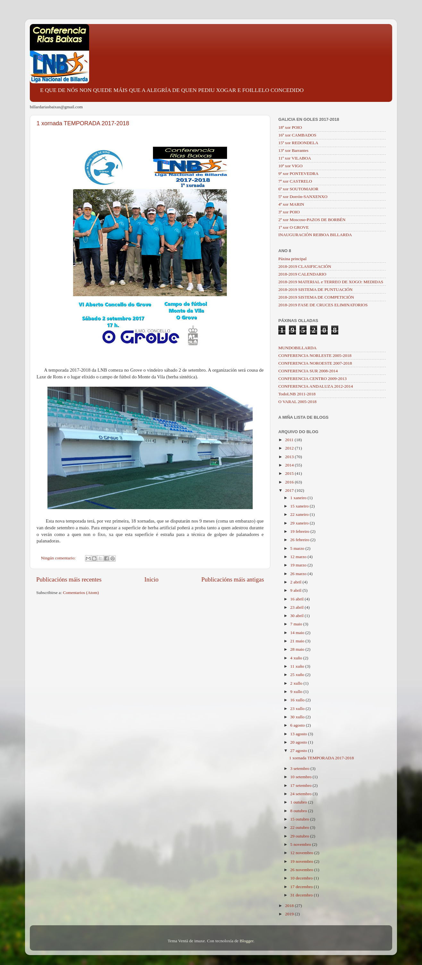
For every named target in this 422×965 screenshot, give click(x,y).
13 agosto (299, 733)
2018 (290, 905)
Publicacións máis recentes (69, 579)
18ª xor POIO (290, 127)
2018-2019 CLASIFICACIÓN (304, 266)
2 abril (296, 582)
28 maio (297, 649)
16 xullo (298, 699)
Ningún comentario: (59, 558)
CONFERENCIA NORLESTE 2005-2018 (314, 355)
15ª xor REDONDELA (298, 142)
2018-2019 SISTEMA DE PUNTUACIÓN (315, 289)
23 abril (297, 607)
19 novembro (302, 861)
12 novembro (302, 852)
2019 (290, 913)
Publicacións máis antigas (232, 579)
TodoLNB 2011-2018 (297, 394)
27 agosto (299, 750)
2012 (290, 448)
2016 (290, 482)
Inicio (151, 579)
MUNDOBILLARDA (297, 347)
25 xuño (297, 674)
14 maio (297, 632)
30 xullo (298, 716)
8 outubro (299, 810)
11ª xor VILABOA (294, 158)
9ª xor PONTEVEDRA (298, 173)
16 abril (297, 599)
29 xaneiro (300, 523)
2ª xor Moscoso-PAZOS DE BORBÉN (312, 219)
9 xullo (296, 691)
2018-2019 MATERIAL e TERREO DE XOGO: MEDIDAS (330, 281)
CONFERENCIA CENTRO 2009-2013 (312, 378)
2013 (290, 456)
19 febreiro (300, 531)
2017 (290, 490)
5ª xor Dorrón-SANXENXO (302, 196)
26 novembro (302, 869)
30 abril (297, 615)
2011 (290, 439)
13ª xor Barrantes (293, 150)
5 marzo (297, 548)
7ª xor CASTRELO (295, 181)
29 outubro (300, 836)
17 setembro (301, 785)
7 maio (296, 624)
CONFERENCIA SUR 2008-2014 (308, 370)
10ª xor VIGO (290, 165)
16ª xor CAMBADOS (297, 135)
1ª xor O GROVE (293, 227)
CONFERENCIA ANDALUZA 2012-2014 (315, 386)
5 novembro (301, 844)
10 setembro (301, 776)
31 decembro (302, 895)
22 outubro (300, 827)
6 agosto (298, 725)
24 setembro (301, 793)
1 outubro (299, 802)
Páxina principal (292, 258)
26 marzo (299, 573)
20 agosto (299, 742)
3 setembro (300, 768)
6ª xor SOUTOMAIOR (298, 188)
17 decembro (302, 886)
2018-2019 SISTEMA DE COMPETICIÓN (316, 297)
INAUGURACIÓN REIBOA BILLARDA (315, 234)
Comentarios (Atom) (81, 592)
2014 (290, 465)
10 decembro (302, 878)
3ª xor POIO (289, 212)
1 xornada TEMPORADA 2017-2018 (83, 123)
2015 (290, 473)
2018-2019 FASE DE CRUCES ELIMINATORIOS (323, 304)
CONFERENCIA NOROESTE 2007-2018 (315, 363)
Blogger (246, 940)
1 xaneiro (299, 497)
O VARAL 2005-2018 (297, 401)
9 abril (296, 590)
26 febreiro (300, 539)
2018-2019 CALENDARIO (302, 274)
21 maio (297, 641)
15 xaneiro (300, 506)
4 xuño (296, 658)
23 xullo (298, 708)
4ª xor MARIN (291, 204)
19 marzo (299, 565)
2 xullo (296, 683)
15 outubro (300, 819)
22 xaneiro (300, 514)
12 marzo (299, 556)
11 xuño (297, 666)
